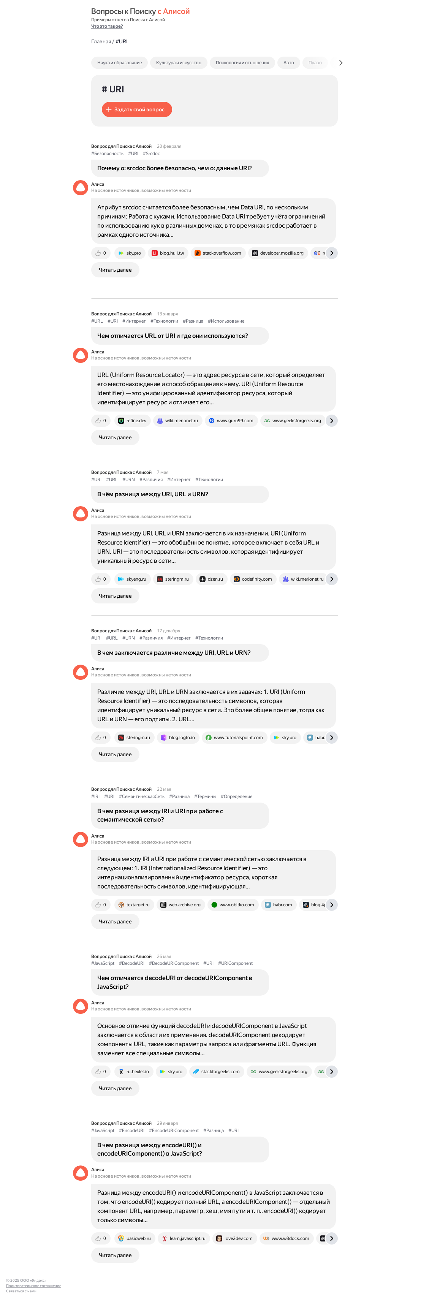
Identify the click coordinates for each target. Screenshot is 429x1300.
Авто (288, 62)
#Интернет (134, 321)
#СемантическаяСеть (142, 796)
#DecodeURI (131, 963)
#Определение (236, 796)
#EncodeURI (131, 1130)
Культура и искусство (178, 62)
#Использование (226, 321)
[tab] (135, 63)
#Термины (205, 796)
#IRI (95, 796)
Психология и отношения (242, 62)
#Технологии (164, 321)
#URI (133, 153)
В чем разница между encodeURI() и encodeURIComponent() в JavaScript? (149, 1149)
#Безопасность (107, 153)
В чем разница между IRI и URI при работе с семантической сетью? (160, 815)
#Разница (193, 321)
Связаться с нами (21, 1291)
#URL (97, 321)
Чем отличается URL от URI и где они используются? (172, 335)
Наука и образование (119, 62)
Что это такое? (107, 26)
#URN (128, 479)
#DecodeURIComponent (174, 963)
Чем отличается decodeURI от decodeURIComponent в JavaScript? (174, 982)
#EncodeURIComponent (174, 1130)
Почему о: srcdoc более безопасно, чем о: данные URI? (174, 168)
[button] (137, 109)
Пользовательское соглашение (33, 1286)
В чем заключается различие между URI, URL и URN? (174, 652)
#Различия (151, 479)
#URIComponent (235, 963)
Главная (101, 41)
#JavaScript (102, 963)
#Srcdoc (151, 153)
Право (315, 62)
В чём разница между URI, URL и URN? (152, 494)
